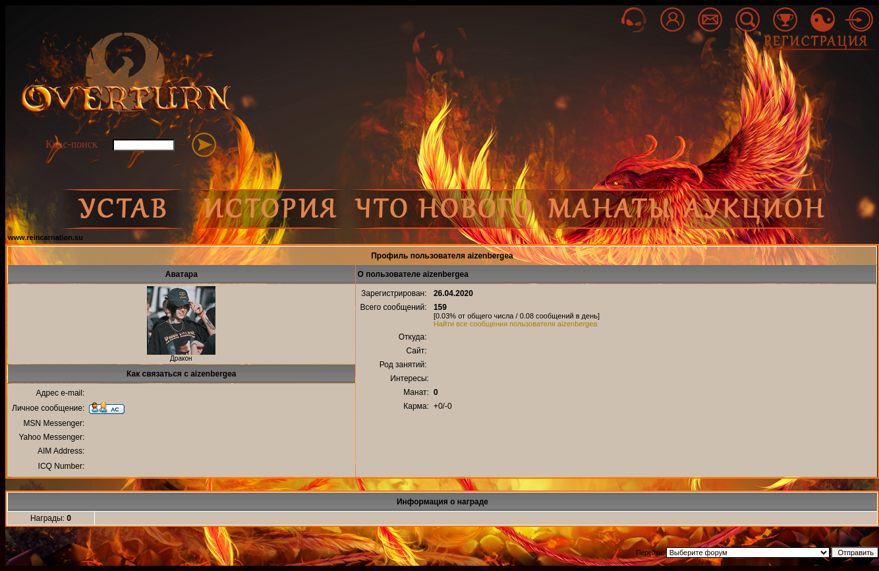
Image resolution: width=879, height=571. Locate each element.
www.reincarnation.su (45, 237)
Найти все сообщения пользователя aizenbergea (516, 324)
